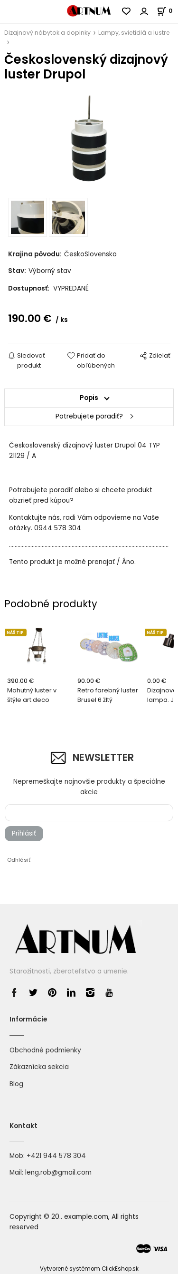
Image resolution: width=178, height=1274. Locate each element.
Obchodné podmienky (45, 1050)
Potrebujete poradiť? (89, 416)
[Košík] (167, 11)
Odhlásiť (18, 860)
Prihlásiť (24, 833)
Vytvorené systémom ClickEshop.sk (89, 1269)
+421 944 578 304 (56, 1155)
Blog (16, 1084)
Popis (89, 397)
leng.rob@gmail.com (58, 1172)
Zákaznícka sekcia (39, 1066)
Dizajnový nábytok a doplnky (47, 33)
